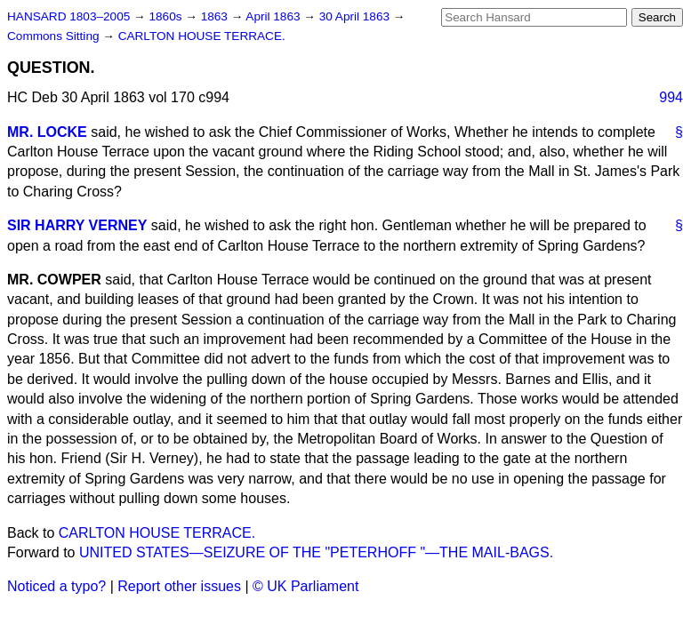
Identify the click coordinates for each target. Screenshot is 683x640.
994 (671, 97)
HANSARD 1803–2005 (68, 16)
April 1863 (274, 16)
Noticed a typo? (56, 586)
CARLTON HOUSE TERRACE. (201, 36)
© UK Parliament (305, 586)
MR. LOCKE (47, 132)
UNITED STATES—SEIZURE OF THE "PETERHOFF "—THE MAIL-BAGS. (316, 552)
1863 (216, 16)
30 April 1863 (356, 16)
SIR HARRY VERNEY (77, 225)
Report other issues (179, 586)
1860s (167, 16)
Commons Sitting (54, 36)
